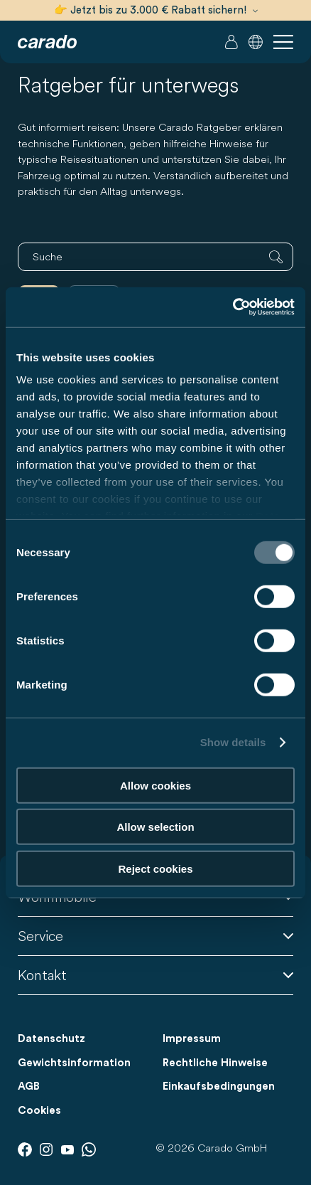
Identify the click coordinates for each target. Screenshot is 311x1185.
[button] (256, 42)
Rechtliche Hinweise (215, 1063)
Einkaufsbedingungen (219, 1086)
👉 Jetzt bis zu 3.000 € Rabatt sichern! (156, 10)
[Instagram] (46, 1149)
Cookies (39, 1110)
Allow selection (155, 827)
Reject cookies (155, 868)
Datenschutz (51, 1038)
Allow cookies (155, 785)
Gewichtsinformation (74, 1063)
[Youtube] (67, 1149)
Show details (233, 742)
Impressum (192, 1038)
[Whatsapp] (89, 1149)
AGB (29, 1086)
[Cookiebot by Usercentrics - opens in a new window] (232, 307)
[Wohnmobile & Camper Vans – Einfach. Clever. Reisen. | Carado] (47, 42)
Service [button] (155, 936)
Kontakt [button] (155, 975)
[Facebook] (25, 1149)
